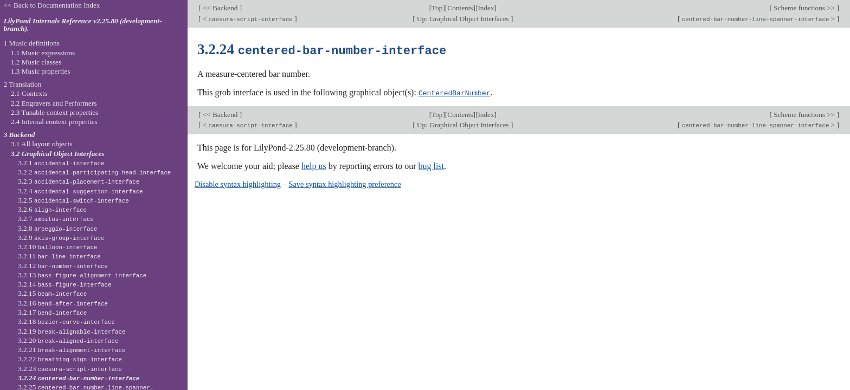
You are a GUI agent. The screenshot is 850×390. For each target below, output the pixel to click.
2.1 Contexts (29, 93)
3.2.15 (52, 293)
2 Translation (23, 84)
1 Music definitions (32, 43)
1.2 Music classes (36, 62)
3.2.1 (61, 163)
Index (486, 8)
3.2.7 (56, 218)
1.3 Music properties (40, 71)
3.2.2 (94, 172)
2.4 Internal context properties (54, 122)
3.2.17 (52, 312)
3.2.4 (80, 191)
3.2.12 (63, 266)
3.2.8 (57, 228)
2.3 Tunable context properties (54, 112)
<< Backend (220, 8)
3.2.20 (68, 340)
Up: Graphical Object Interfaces (463, 19)
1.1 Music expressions (43, 53)
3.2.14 (64, 284)
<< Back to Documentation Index (52, 5)
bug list (431, 165)
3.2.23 (70, 369)
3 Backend (19, 135)
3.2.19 (71, 331)
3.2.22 (70, 359)
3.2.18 (66, 321)
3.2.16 (63, 303)
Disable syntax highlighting (238, 183)
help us (313, 165)
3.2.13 (82, 275)
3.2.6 (52, 209)
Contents (460, 8)
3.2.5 (73, 200)
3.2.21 (71, 350)
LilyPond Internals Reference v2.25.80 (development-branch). (83, 25)
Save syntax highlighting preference (344, 183)
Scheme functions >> (804, 8)
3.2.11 (59, 256)
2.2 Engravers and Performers (53, 103)
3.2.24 (78, 378)
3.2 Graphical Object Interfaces (57, 154)
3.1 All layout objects (41, 144)
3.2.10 (57, 247)
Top (437, 8)
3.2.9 (61, 237)
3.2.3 (78, 181)
